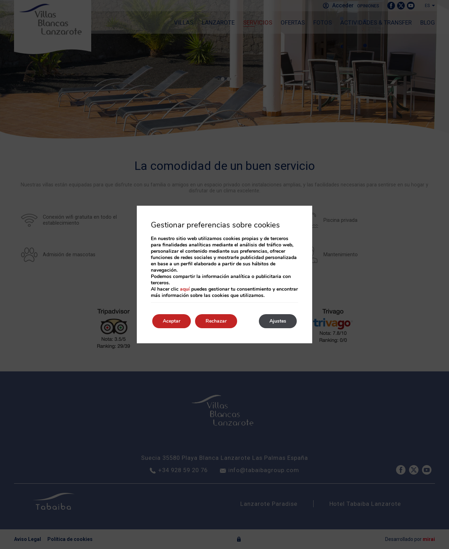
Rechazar (216, 321)
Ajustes (277, 321)
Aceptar (171, 321)
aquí (185, 289)
